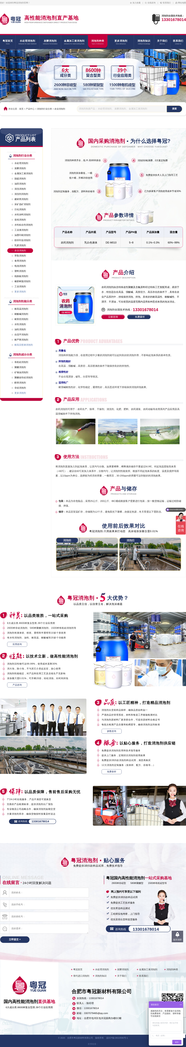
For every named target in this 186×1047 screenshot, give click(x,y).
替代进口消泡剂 (81, 976)
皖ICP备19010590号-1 (117, 1038)
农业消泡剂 (59, 109)
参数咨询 (111, 731)
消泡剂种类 (172, 969)
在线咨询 (152, 3)
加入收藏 (136, 3)
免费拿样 (111, 771)
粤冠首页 (77, 969)
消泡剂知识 (101, 976)
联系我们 (167, 3)
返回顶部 (177, 939)
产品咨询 (17, 685)
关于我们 (121, 976)
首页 (21, 109)
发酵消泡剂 (123, 969)
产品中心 (30, 109)
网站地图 (182, 3)
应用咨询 (17, 644)
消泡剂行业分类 (44, 109)
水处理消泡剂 (102, 969)
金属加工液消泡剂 (148, 969)
